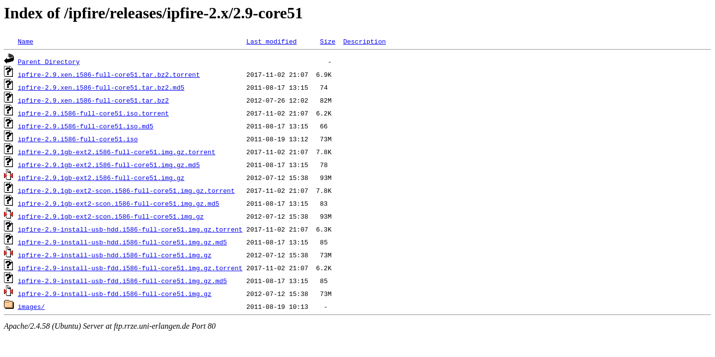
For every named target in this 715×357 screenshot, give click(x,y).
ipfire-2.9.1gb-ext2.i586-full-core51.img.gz (101, 177)
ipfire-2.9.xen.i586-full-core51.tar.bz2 (93, 100)
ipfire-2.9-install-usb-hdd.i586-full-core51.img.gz (115, 254)
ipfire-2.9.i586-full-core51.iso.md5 (85, 125)
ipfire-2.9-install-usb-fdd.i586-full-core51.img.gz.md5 (122, 280)
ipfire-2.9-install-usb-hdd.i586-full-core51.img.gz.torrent (130, 229)
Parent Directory (49, 61)
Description (364, 41)
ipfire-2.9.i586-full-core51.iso (78, 138)
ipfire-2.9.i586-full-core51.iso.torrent (93, 113)
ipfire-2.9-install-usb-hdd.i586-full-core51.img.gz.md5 (122, 242)
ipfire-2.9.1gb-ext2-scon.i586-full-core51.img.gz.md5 (118, 203)
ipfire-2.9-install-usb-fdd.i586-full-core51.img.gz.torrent (130, 267)
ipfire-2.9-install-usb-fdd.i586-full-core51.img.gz (115, 293)
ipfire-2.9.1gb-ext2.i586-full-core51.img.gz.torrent (116, 151)
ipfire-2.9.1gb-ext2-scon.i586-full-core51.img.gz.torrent (126, 190)
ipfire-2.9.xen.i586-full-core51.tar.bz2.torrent (109, 74)
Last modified (271, 41)
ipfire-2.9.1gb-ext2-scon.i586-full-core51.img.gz (111, 216)
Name (25, 41)
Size (327, 41)
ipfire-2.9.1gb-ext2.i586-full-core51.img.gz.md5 (109, 164)
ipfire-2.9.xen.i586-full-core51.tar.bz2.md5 (101, 87)
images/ (31, 306)
